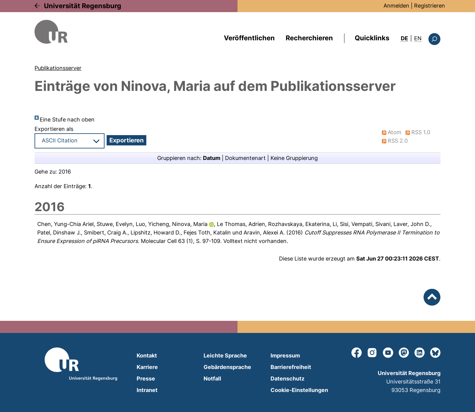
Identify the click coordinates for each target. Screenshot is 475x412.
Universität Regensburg (82, 6)
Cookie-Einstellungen (299, 390)
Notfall (212, 378)
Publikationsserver (58, 68)
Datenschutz (287, 378)
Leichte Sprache (225, 355)
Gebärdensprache (227, 367)
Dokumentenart (245, 158)
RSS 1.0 (421, 132)
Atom (395, 132)
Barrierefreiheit (291, 367)
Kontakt (147, 355)
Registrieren (429, 5)
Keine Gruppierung (294, 158)
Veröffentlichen (249, 38)
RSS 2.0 (398, 141)
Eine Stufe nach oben (67, 119)
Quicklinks (372, 38)
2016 (64, 171)
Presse (146, 378)
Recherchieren (309, 38)
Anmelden (396, 5)
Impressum (285, 355)
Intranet (147, 390)
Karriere (147, 367)
